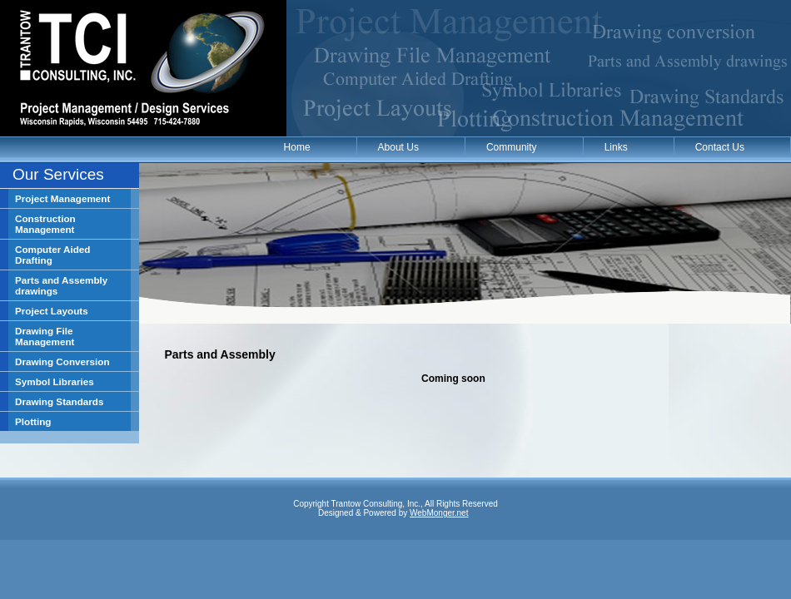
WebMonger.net (439, 512)
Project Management (62, 198)
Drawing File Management (44, 336)
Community (511, 147)
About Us (398, 147)
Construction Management (45, 224)
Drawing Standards (59, 401)
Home (297, 147)
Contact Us (719, 147)
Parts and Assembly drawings (61, 285)
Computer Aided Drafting (52, 254)
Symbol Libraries (54, 381)
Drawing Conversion (62, 361)
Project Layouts (51, 310)
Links (616, 147)
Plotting (33, 421)
